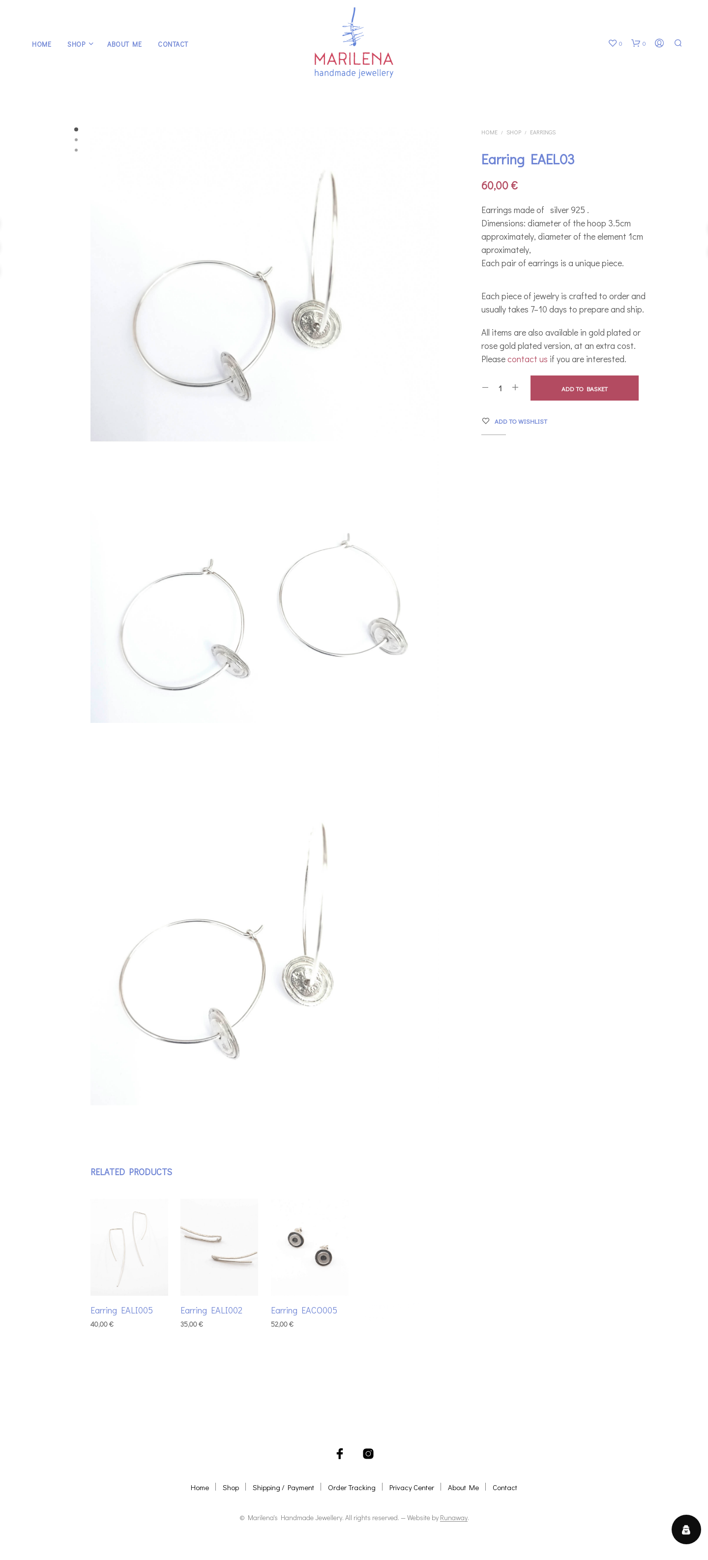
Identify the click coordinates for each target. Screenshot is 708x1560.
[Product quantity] (500, 387)
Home (41, 44)
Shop (76, 44)
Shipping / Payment (283, 1487)
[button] (615, 43)
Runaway (454, 1518)
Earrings (543, 132)
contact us (527, 359)
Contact (173, 44)
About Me (124, 44)
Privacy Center (411, 1487)
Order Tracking (352, 1487)
